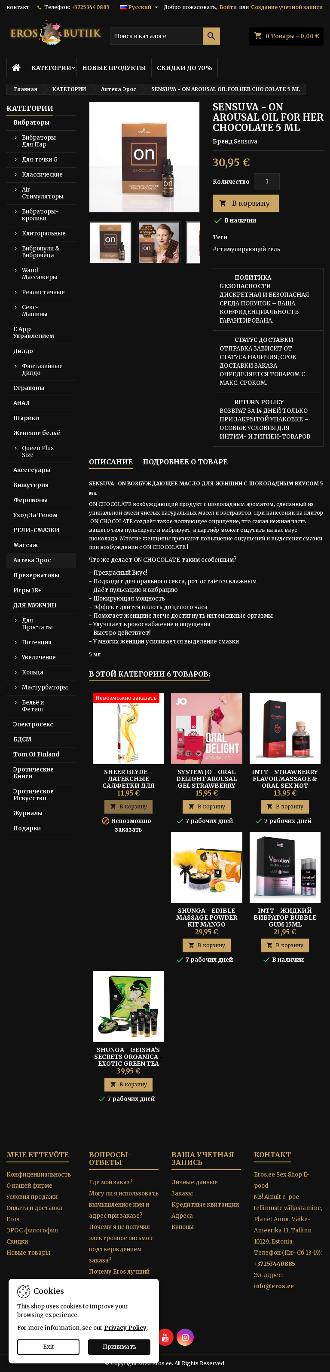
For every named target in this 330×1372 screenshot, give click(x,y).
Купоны (182, 1227)
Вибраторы (31, 122)
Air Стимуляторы (43, 193)
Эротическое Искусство (33, 795)
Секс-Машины (35, 311)
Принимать (119, 1347)
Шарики (26, 418)
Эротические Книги (33, 773)
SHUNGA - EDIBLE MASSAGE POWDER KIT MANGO (206, 917)
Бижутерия (31, 485)
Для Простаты (37, 624)
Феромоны (30, 500)
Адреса (182, 1216)
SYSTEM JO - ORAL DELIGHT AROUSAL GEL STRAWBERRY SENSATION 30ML (206, 782)
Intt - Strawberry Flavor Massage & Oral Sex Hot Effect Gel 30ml (285, 782)
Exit (48, 1347)
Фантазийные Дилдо (42, 370)
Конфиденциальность (38, 1174)
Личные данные (194, 1182)
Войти (228, 7)
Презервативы (36, 575)
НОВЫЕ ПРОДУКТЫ (114, 68)
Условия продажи (32, 1197)
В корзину (244, 203)
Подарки (27, 828)
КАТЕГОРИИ (51, 68)
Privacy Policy (125, 1328)
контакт (17, 7)
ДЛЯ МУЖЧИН (34, 605)
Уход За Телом (35, 515)
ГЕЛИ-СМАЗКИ (36, 530)
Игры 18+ (27, 590)
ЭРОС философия (32, 1230)
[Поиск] (165, 36)
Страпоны (28, 388)
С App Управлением (33, 333)
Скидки (17, 1241)
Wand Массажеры (40, 274)
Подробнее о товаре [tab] (185, 461)
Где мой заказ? (111, 1182)
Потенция (37, 642)
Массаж (25, 545)
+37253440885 (90, 7)
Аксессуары (31, 470)
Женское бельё (36, 433)
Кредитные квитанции (205, 1204)
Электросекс (33, 724)
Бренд (222, 141)
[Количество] (267, 181)
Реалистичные (43, 292)
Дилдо (23, 351)
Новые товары (28, 1252)
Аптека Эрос (32, 560)
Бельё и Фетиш (33, 706)
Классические (42, 174)
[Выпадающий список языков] (140, 7)
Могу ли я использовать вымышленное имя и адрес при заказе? (124, 1205)
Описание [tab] (111, 461)
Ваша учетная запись (202, 1158)
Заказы (182, 1193)
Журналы (28, 813)
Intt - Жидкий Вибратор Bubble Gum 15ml (285, 917)
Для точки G (40, 159)
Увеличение (39, 657)
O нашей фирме (29, 1185)
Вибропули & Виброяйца (40, 252)
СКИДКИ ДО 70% (184, 68)
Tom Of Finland (36, 754)
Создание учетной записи (287, 7)
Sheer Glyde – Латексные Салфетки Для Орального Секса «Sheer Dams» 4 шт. (128, 785)
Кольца (32, 672)
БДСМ (22, 739)
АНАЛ (21, 403)
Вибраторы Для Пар (39, 141)
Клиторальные (44, 233)
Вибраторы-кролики (40, 215)
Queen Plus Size (38, 452)
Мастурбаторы (45, 687)
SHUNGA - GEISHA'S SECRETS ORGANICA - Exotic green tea (128, 1056)
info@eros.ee (274, 1286)
